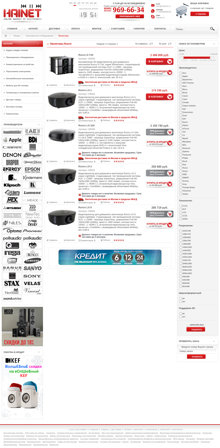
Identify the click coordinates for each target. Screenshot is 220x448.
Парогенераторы (40, 445)
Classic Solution (189, 106)
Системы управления (89, 439)
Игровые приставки (205, 439)
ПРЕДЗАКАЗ (157, 132)
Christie (185, 102)
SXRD (185, 219)
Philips (185, 158)
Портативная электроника (18, 71)
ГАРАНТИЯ (165, 430)
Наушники (190, 439)
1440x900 (186, 250)
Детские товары (13, 100)
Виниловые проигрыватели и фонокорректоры (180, 433)
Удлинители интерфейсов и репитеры (20, 439)
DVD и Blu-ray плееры (34, 433)
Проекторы (207, 433)
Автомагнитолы (34, 442)
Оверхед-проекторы (124, 436)
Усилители (50, 433)
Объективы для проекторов (84, 436)
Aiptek (185, 76)
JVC (184, 132)
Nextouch (186, 148)
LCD (184, 212)
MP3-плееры (178, 439)
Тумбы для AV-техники (67, 442)
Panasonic (186, 155)
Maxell (185, 138)
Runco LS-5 (85, 207)
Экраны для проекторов (13, 436)
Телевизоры (135, 442)
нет (183, 302)
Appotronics (187, 79)
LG (183, 135)
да (183, 298)
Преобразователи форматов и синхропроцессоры (150, 439)
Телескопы (205, 442)
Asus (184, 86)
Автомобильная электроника (20, 78)
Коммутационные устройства (20, 64)
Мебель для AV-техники (17, 86)
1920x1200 (187, 257)
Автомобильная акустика (14, 442)
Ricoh (184, 161)
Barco (184, 89)
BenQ (184, 93)
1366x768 (186, 241)
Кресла (125, 442)
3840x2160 (187, 267)
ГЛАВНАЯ (94, 430)
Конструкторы (173, 442)
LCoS (184, 216)
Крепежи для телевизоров (154, 442)
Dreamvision (187, 112)
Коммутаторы (160, 436)
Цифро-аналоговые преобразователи (141, 433)
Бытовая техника (14, 107)
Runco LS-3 (85, 166)
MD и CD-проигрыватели (112, 433)
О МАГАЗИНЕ (151, 430)
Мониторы (54, 445)
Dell (184, 109)
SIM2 (184, 174)
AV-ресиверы (94, 433)
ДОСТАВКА (116, 430)
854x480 (186, 286)
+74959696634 (163, 11)
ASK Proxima (188, 83)
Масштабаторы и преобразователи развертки (58, 439)
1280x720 (186, 234)
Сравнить (53, 85)
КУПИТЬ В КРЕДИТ (160, 72)
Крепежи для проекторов (37, 436)
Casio (184, 99)
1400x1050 (187, 247)
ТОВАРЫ (105, 430)
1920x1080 (187, 254)
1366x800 (186, 244)
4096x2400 (187, 273)
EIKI (184, 119)
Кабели (149, 436)
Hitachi (185, 125)
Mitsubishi (186, 142)
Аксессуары (139, 436)
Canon (185, 96)
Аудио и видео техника (17, 50)
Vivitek (185, 194)
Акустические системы (13, 433)
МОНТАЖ (138, 430)
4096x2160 (187, 270)
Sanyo (185, 171)
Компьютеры (12, 114)
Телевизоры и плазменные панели (22, 93)
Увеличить (70, 85)
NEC (184, 145)
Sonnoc (185, 181)
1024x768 (186, 231)
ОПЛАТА (127, 430)
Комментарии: (87, 85)
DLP (184, 209)
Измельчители (25, 445)
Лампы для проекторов (60, 436)
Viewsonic (186, 191)
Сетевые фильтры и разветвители (72, 433)
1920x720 (186, 260)
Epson (185, 122)
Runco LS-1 (85, 90)
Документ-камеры (105, 436)
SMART (185, 178)
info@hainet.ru (163, 6)
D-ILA (184, 206)
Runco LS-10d (86, 125)
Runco (185, 168)
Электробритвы (10, 445)
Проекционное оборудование (40, 36)
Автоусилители (49, 442)
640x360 (186, 277)
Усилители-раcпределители (180, 436)
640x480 (186, 280)
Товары (16, 36)
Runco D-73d (85, 55)
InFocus (185, 129)
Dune (184, 115)
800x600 (186, 283)
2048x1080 (187, 263)
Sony (184, 184)
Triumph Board (188, 187)
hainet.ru (160, 17)
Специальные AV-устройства (113, 439)
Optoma (185, 151)
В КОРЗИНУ (155, 61)
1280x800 (186, 237)
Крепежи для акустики (88, 442)
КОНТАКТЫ (177, 430)
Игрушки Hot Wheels (190, 442)
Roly (184, 165)
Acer (184, 73)
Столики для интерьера (110, 442)
